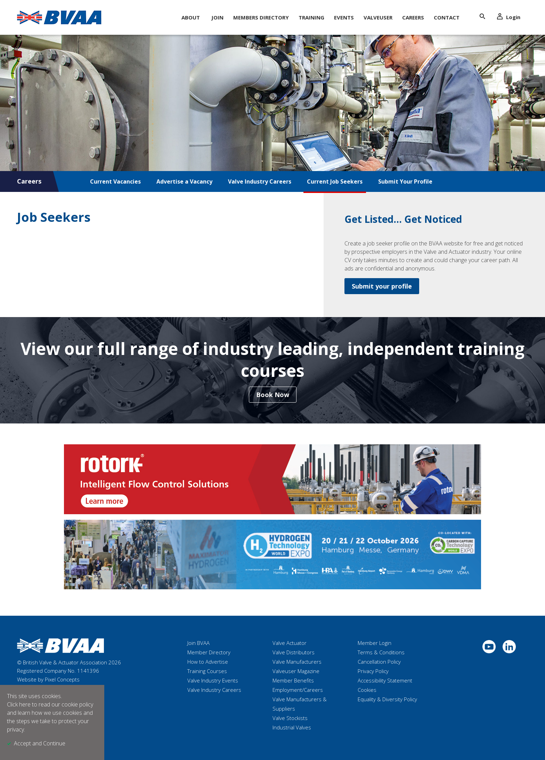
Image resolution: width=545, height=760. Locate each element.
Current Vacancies (115, 181)
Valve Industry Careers (259, 181)
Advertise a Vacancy (184, 181)
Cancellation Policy (379, 661)
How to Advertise (207, 661)
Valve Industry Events (212, 680)
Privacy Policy (373, 671)
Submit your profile (382, 286)
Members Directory (261, 17)
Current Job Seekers (335, 181)
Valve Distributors (293, 652)
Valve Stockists (290, 717)
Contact (446, 17)
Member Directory (208, 652)
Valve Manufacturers (297, 661)
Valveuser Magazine (295, 671)
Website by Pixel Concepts (48, 679)
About (190, 17)
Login (508, 17)
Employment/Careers (297, 689)
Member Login (374, 642)
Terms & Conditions (381, 652)
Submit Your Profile (405, 181)
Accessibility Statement (385, 680)
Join (217, 17)
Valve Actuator (289, 642)
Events (344, 17)
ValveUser (378, 17)
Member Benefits (293, 680)
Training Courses (207, 671)
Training (311, 17)
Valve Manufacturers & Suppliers (299, 704)
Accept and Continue (39, 743)
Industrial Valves (291, 727)
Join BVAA (198, 642)
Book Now (272, 394)
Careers (413, 17)
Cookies (367, 689)
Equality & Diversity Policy (387, 699)
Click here (19, 704)
